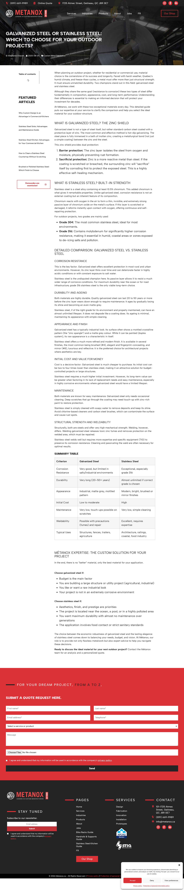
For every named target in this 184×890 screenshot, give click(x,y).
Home (79, 806)
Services (72, 14)
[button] (179, 865)
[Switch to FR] (140, 14)
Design (119, 806)
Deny (152, 880)
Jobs (129, 14)
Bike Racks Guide (84, 832)
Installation (121, 819)
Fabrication (121, 811)
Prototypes (121, 823)
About (118, 14)
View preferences (171, 880)
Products (104, 14)
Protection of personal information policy (156, 886)
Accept (132, 880)
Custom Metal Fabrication (55, 56)
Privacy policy (137, 886)
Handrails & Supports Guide (86, 838)
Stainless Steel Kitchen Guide (87, 844)
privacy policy (105, 760)
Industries (88, 14)
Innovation (121, 815)
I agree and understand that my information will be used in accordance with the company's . (61, 760)
